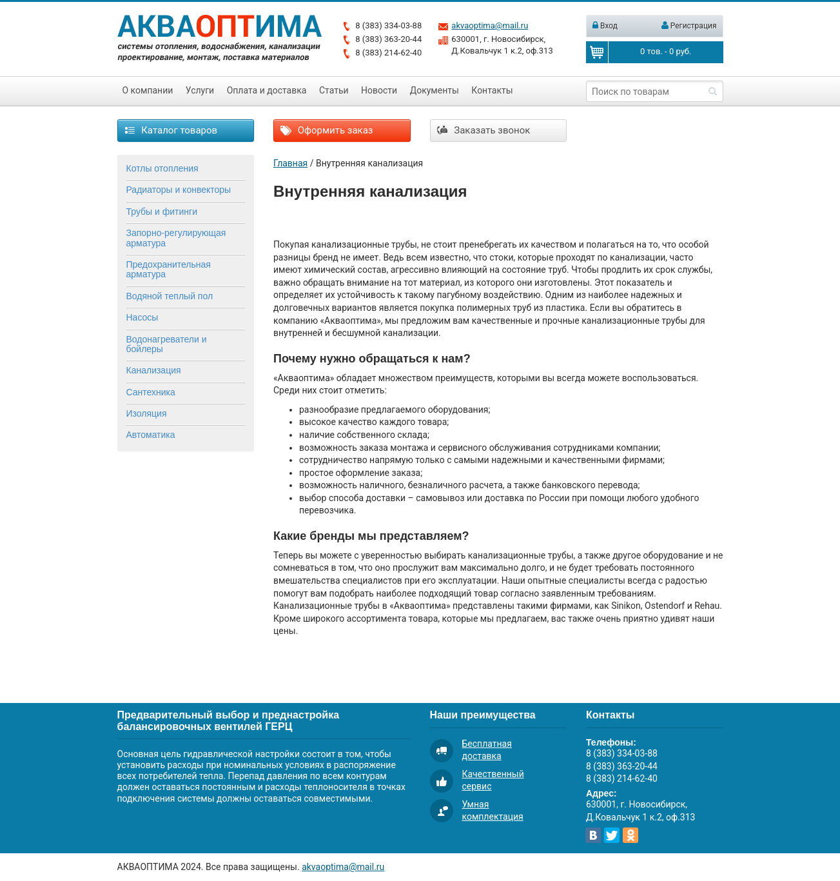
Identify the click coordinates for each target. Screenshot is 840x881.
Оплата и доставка (267, 90)
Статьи (334, 90)
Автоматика (150, 435)
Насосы (142, 317)
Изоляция (146, 413)
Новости (379, 90)
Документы (434, 90)
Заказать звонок (484, 130)
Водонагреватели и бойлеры (166, 344)
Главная (290, 163)
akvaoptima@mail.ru (489, 25)
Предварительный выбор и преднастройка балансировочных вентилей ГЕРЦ (228, 720)
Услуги (200, 90)
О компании (147, 90)
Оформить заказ (326, 130)
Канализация (153, 370)
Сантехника (150, 392)
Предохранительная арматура (168, 269)
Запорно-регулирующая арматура (176, 238)
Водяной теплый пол (169, 296)
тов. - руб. (665, 51)
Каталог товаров (171, 130)
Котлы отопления (162, 168)
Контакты (492, 90)
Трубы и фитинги (161, 211)
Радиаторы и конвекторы (178, 189)
